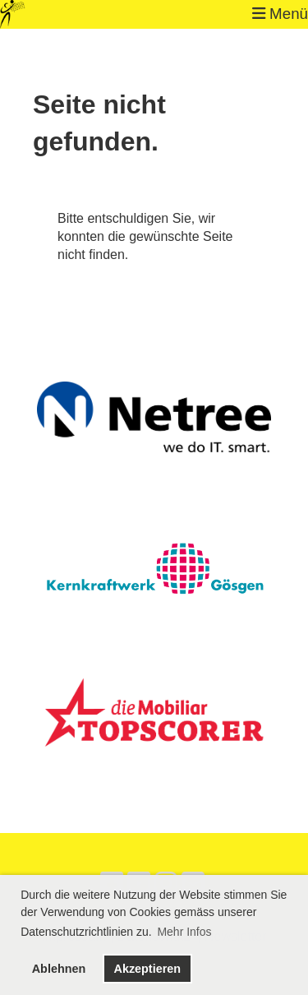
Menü (280, 13)
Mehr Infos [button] (184, 931)
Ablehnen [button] (59, 968)
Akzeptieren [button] (147, 968)
